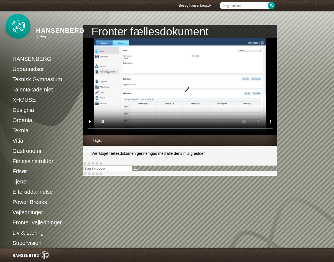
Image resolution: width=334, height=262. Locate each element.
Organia (22, 120)
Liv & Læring (28, 233)
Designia (23, 110)
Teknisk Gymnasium (37, 79)
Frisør (19, 171)
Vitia (17, 141)
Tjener (20, 182)
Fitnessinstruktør (32, 161)
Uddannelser (28, 69)
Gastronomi (26, 151)
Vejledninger (27, 212)
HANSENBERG (31, 59)
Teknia (20, 130)
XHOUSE (24, 100)
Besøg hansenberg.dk (195, 5)
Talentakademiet (32, 90)
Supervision (27, 243)
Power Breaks (29, 202)
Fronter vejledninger (37, 222)
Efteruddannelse (32, 192)
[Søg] (135, 170)
